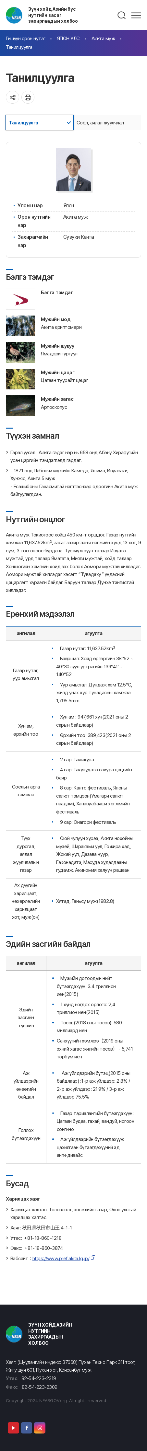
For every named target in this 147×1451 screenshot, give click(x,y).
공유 (12, 97)
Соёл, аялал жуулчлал (100, 123)
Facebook (26, 1427)
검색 (122, 15)
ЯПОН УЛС (68, 38)
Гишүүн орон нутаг (25, 38)
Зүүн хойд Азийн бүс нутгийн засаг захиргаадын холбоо (53, 15)
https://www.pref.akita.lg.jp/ (61, 1258)
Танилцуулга (19, 47)
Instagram (39, 1427)
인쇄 (28, 97)
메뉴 (136, 15)
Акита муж (103, 38)
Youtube (13, 1427)
